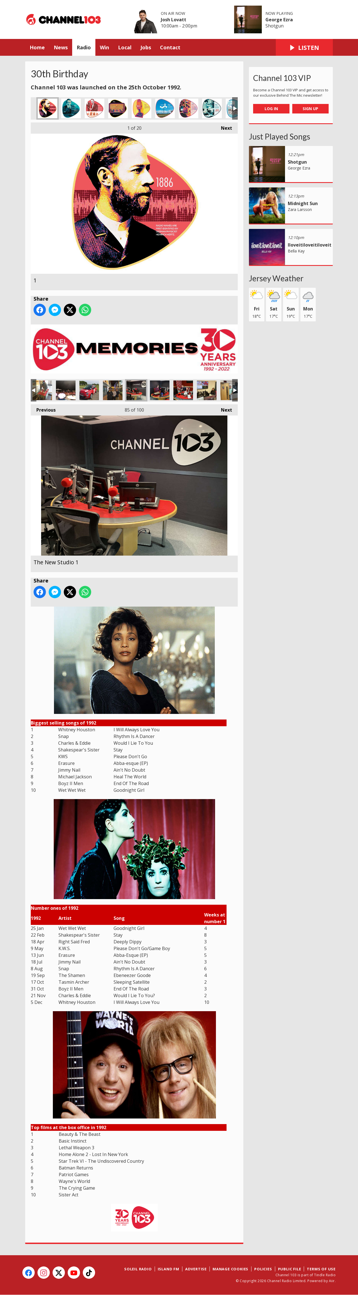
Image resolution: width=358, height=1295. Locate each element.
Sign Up (310, 108)
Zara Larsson (300, 209)
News (61, 47)
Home (37, 47)
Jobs (145, 47)
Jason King (230, 390)
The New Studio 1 (136, 390)
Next (223, 126)
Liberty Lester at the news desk (206, 390)
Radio (84, 47)
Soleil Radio (138, 1268)
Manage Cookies (230, 1268)
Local (124, 47)
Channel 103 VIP (282, 78)
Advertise (196, 1268)
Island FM (168, 1268)
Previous (43, 408)
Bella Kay (296, 251)
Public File (289, 1268)
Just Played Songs (279, 136)
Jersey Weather (276, 278)
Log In (271, 108)
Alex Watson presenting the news (159, 390)
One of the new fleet (89, 390)
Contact (170, 47)
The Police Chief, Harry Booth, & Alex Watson (113, 390)
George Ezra (279, 19)
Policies (263, 1268)
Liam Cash (183, 390)
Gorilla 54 (42, 390)
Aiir (332, 1280)
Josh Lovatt (173, 19)
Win (104, 47)
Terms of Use (321, 1268)
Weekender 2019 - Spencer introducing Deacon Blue (66, 390)
